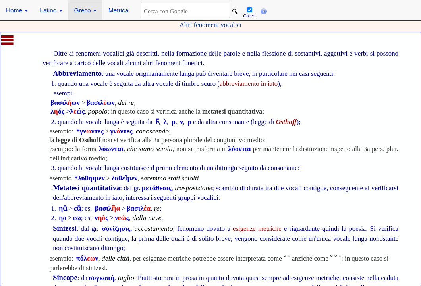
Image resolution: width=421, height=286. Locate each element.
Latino (51, 10)
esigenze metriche (257, 228)
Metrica (118, 10)
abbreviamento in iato (249, 83)
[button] (263, 10)
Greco (85, 10)
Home (17, 10)
